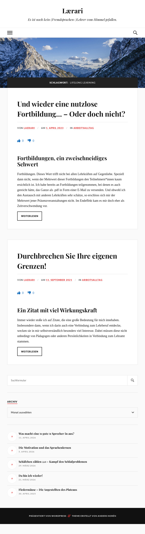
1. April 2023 (55, 138)
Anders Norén (107, 526)
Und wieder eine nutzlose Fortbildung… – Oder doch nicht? (64, 113)
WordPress (58, 526)
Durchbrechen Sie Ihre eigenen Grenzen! (58, 270)
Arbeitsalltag (83, 138)
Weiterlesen (29, 226)
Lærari (72, 10)
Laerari (29, 138)
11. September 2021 (59, 290)
